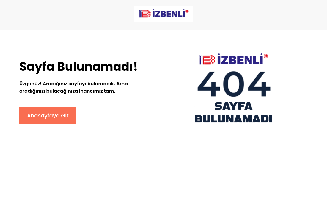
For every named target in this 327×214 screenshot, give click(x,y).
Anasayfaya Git (48, 115)
